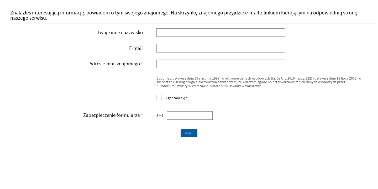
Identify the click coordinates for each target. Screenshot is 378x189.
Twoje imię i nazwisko (120, 32)
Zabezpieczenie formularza (77, 115)
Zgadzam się (171, 97)
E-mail (136, 48)
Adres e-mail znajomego (77, 64)
